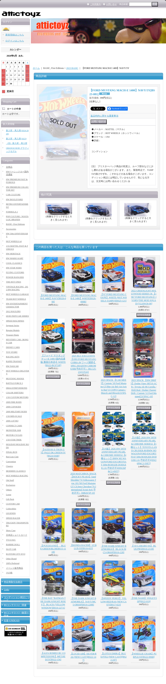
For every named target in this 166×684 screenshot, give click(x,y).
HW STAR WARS (14, 268)
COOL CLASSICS (14, 263)
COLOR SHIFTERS (15, 392)
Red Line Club (12, 456)
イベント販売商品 (14, 568)
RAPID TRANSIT (14, 361)
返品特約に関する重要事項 (104, 115)
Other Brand (11, 558)
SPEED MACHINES (15, 321)
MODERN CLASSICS (16, 471)
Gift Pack (10, 499)
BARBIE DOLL (13, 544)
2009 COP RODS (13, 406)
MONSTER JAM (13, 430)
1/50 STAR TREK (14, 440)
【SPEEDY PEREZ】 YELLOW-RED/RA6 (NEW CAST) (114, 601)
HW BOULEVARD (14, 199)
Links (6, 589)
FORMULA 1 (12, 212)
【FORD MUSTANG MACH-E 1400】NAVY (53, 298)
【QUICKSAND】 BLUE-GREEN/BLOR (53, 549)
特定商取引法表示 (13, 582)
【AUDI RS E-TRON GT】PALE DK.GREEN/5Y (53, 452)
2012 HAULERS (13, 311)
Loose (8, 494)
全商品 (9, 167)
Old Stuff (10, 480)
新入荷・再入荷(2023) (16, 138)
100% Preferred (12, 563)
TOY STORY (12, 352)
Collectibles (11, 508)
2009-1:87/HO (12, 421)
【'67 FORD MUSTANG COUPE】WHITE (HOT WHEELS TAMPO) (113, 297)
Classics (9, 466)
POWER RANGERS (15, 277)
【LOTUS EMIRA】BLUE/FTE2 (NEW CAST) (113, 656)
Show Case (10, 530)
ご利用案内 (95, 4)
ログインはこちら (14, 40)
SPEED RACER (13, 518)
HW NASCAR (12, 366)
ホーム (36, 68)
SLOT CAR (11, 549)
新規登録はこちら (14, 34)
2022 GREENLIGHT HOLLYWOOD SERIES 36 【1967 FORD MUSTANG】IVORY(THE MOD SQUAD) (143, 297)
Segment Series (12, 325)
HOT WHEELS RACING (17, 475)
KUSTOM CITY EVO (15, 554)
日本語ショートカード (16, 535)
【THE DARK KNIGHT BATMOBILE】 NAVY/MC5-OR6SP (83, 601)
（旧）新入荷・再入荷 (16, 143)
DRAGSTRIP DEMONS (16, 388)
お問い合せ (111, 4)
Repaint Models (12, 330)
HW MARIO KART (14, 258)
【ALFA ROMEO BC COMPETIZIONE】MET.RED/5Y (53, 656)
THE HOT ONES (13, 282)
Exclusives (10, 485)
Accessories (11, 229)
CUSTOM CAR (13, 504)
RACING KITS (12, 357)
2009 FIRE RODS (14, 402)
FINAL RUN (11, 452)
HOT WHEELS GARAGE (17, 294)
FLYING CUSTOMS (15, 272)
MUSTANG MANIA (15, 378)
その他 (9, 572)
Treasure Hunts (12, 335)
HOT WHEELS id (14, 241)
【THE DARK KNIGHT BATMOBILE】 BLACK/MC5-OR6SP (113, 549)
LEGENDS (11, 513)
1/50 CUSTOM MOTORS (17, 397)
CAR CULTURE (13, 194)
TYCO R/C (11, 540)
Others (9, 489)
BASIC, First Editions (15, 224)
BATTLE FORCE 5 (14, 383)
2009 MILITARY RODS (16, 411)
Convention (11, 461)
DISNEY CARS (13, 347)
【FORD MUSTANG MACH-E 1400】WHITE (83, 298)
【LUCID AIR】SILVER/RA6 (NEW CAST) (83, 657)
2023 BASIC (72, 68)
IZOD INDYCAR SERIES (17, 316)
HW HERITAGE (13, 253)
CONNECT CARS (14, 425)
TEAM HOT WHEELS (16, 299)
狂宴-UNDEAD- (12, 620)
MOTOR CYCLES (14, 435)
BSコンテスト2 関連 (15, 605)
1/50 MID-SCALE (14, 416)
